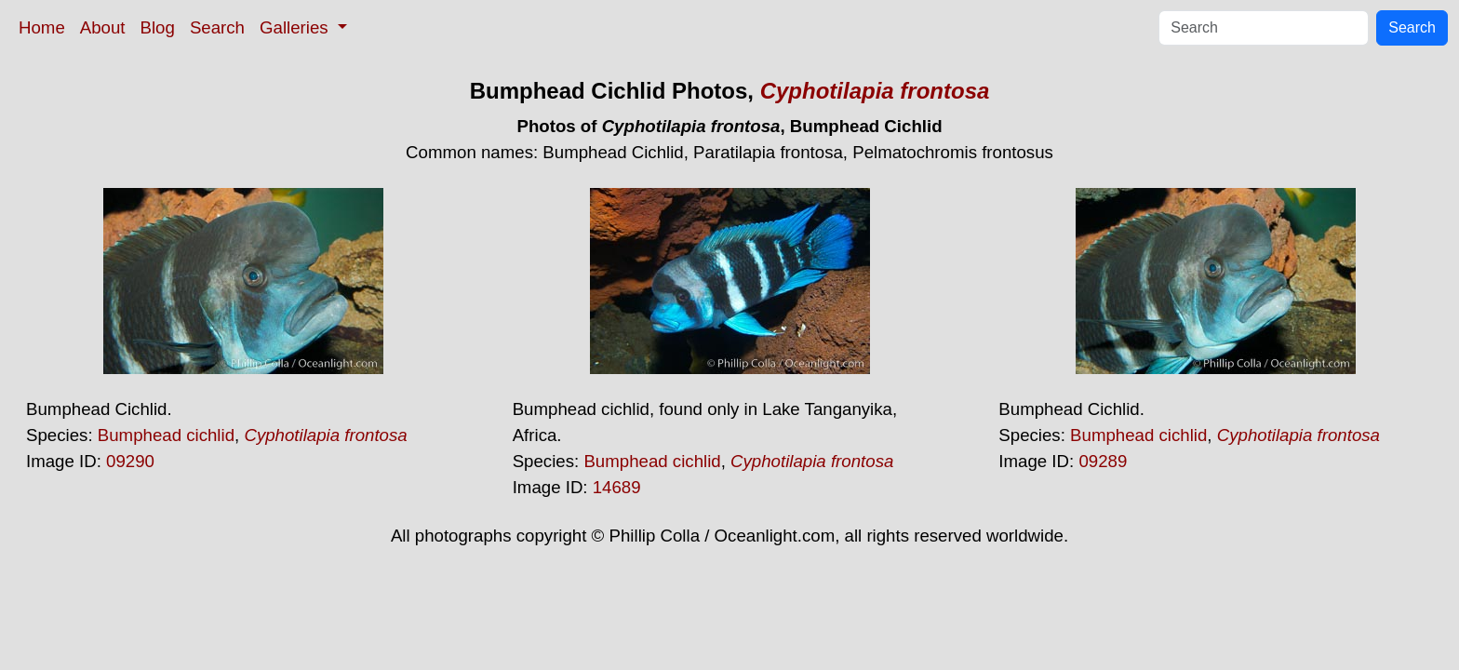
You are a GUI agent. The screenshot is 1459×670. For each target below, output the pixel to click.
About (103, 27)
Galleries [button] (296, 27)
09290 (130, 461)
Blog (158, 27)
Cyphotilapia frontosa (875, 90)
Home (42, 27)
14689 (617, 487)
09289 (1102, 461)
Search (217, 27)
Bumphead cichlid (166, 435)
